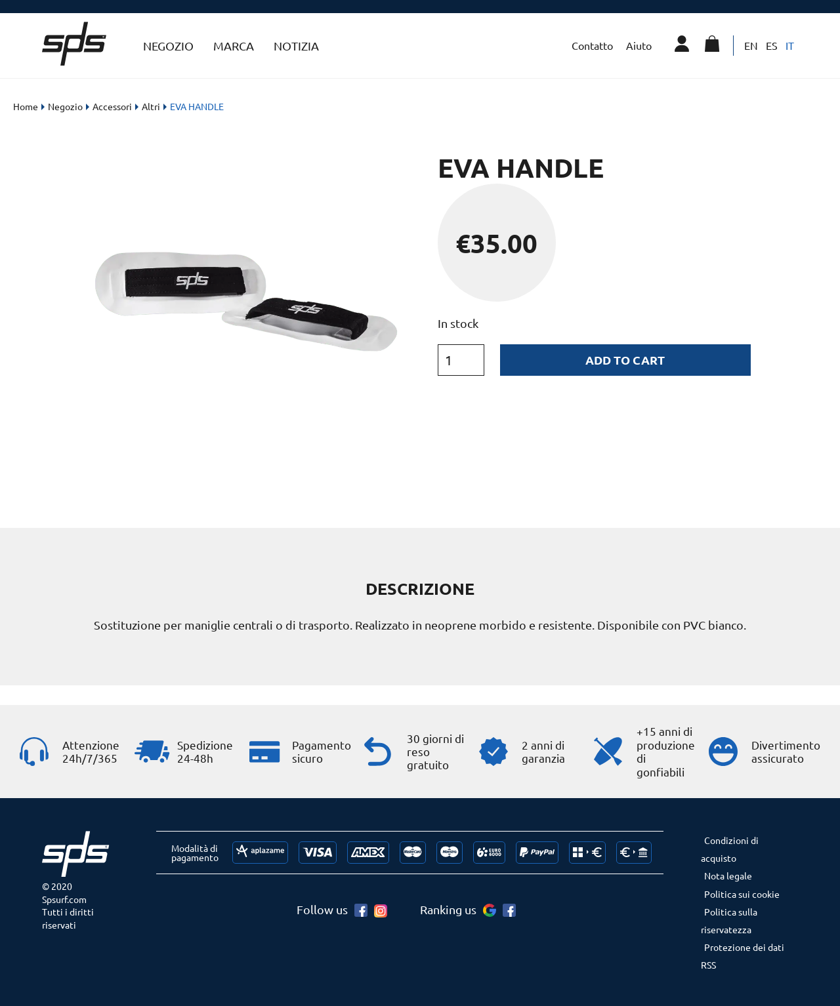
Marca (233, 45)
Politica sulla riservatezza (729, 920)
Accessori (112, 106)
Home (25, 106)
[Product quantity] (461, 360)
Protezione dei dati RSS (742, 956)
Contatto (592, 45)
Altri (151, 106)
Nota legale (728, 875)
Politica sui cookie (742, 894)
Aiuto (639, 45)
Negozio (168, 45)
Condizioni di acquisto (730, 849)
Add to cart (625, 359)
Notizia (296, 45)
